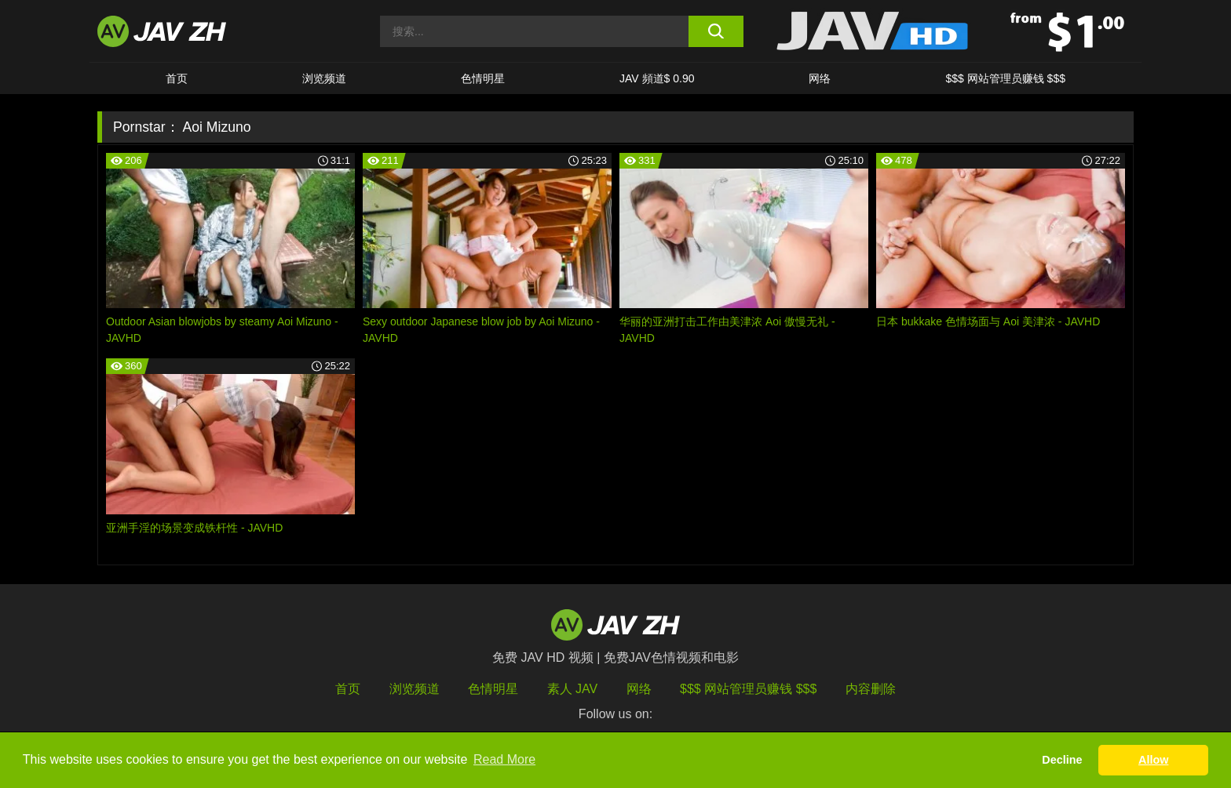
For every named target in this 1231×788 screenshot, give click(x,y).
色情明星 (483, 78)
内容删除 (871, 688)
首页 (177, 78)
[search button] (716, 31)
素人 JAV (572, 688)
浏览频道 (324, 78)
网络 (820, 78)
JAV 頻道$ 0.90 (656, 78)
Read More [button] (504, 759)
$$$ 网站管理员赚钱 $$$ (1005, 78)
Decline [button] (1062, 760)
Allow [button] (1153, 760)
